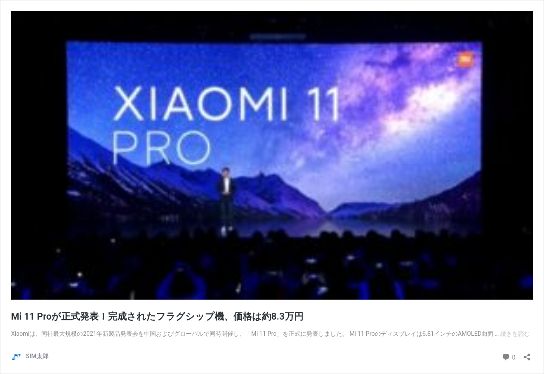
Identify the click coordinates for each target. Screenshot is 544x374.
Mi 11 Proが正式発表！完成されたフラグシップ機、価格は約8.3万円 (157, 316)
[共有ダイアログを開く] (527, 354)
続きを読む (515, 333)
